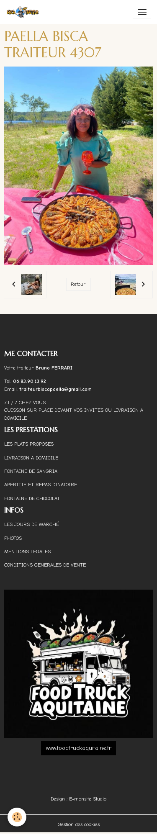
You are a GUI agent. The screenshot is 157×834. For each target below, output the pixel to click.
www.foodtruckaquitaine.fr (78, 748)
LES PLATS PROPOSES (29, 444)
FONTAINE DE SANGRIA (30, 471)
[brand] (24, 12)
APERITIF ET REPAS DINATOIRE (40, 485)
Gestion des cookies (79, 824)
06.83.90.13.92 (29, 381)
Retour (78, 284)
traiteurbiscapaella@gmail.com (56, 389)
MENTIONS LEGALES (27, 551)
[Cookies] (17, 817)
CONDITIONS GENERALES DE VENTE (45, 565)
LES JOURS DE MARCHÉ (31, 524)
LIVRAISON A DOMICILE (31, 458)
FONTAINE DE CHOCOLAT (32, 498)
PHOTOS (13, 538)
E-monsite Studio (87, 799)
